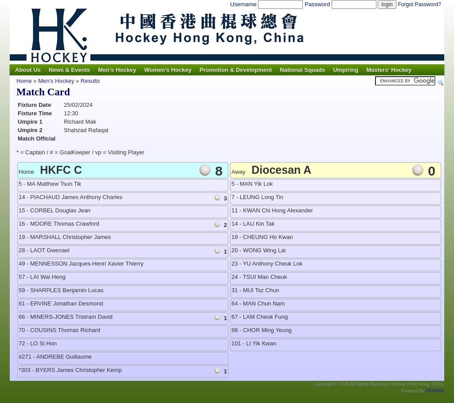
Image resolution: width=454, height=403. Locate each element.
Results (90, 81)
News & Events (69, 70)
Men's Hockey (117, 70)
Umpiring (345, 70)
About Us (28, 70)
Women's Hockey (168, 70)
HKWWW (435, 390)
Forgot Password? (419, 4)
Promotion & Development (236, 70)
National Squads (302, 70)
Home (24, 81)
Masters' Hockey (388, 70)
